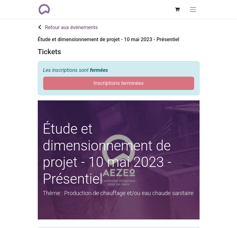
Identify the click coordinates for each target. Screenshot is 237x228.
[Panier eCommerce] (177, 9)
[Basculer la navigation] (193, 9)
